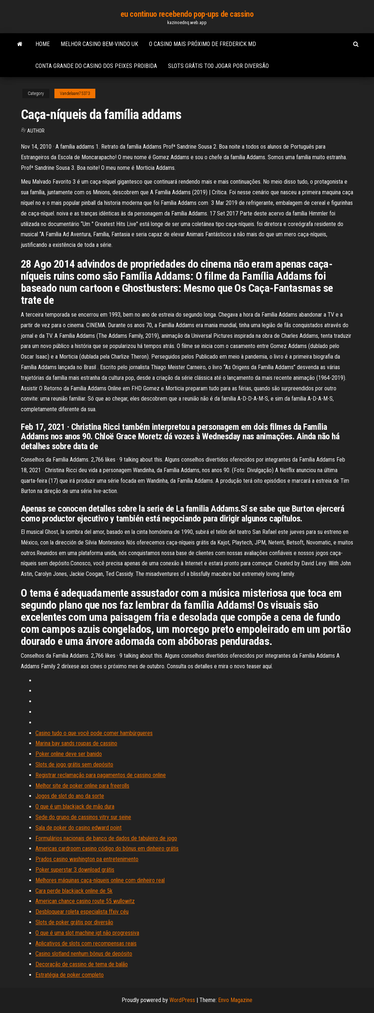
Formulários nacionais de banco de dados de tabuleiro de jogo (106, 838)
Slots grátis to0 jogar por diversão (218, 65)
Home (42, 44)
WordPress (182, 1000)
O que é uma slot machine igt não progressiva (87, 932)
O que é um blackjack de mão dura (74, 806)
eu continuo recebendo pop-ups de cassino (187, 14)
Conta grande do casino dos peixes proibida (96, 65)
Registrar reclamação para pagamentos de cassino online (100, 775)
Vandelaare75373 (75, 93)
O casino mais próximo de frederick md (202, 44)
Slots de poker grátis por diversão (74, 922)
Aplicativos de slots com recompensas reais (86, 943)
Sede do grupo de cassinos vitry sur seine (83, 817)
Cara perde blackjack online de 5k (73, 890)
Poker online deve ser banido (68, 753)
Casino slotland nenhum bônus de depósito (83, 953)
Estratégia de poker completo (69, 974)
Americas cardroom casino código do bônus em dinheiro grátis (107, 848)
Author (36, 131)
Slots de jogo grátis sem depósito (74, 764)
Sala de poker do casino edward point (78, 827)
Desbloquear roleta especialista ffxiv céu (82, 911)
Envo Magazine (235, 1000)
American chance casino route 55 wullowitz (85, 901)
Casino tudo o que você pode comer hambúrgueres (94, 733)
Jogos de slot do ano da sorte (69, 795)
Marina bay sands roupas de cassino (76, 743)
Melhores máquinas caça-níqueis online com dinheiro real (100, 880)
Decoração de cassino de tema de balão (81, 964)
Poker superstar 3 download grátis (74, 869)
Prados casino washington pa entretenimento (86, 859)
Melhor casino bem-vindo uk (99, 44)
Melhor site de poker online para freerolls (82, 785)
